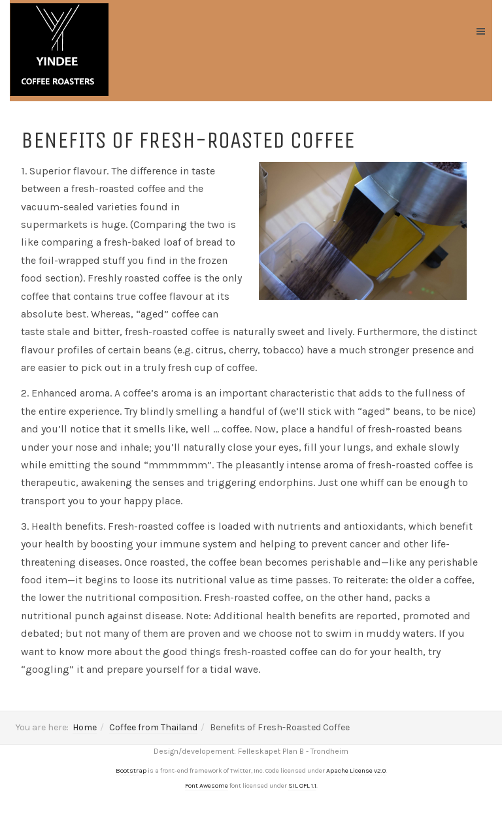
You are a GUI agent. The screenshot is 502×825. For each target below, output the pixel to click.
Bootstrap (131, 771)
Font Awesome (206, 786)
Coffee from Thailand (153, 727)
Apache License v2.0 (356, 771)
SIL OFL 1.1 (302, 786)
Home (85, 727)
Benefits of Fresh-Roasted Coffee (187, 140)
